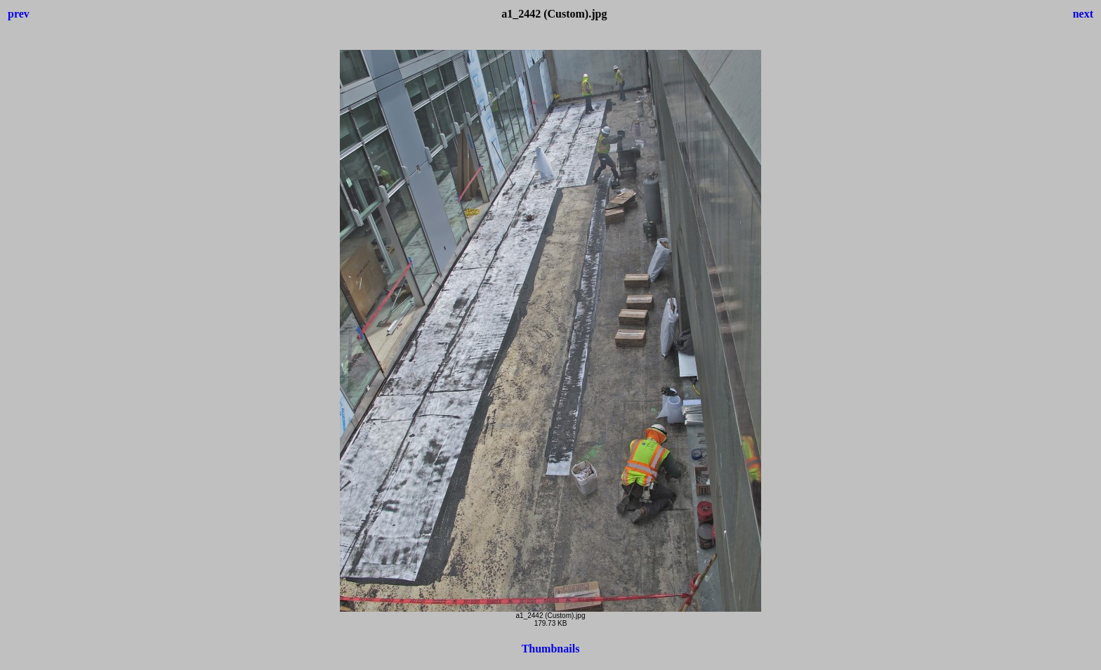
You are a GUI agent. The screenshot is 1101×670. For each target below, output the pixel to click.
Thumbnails (551, 649)
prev (18, 14)
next (1083, 14)
